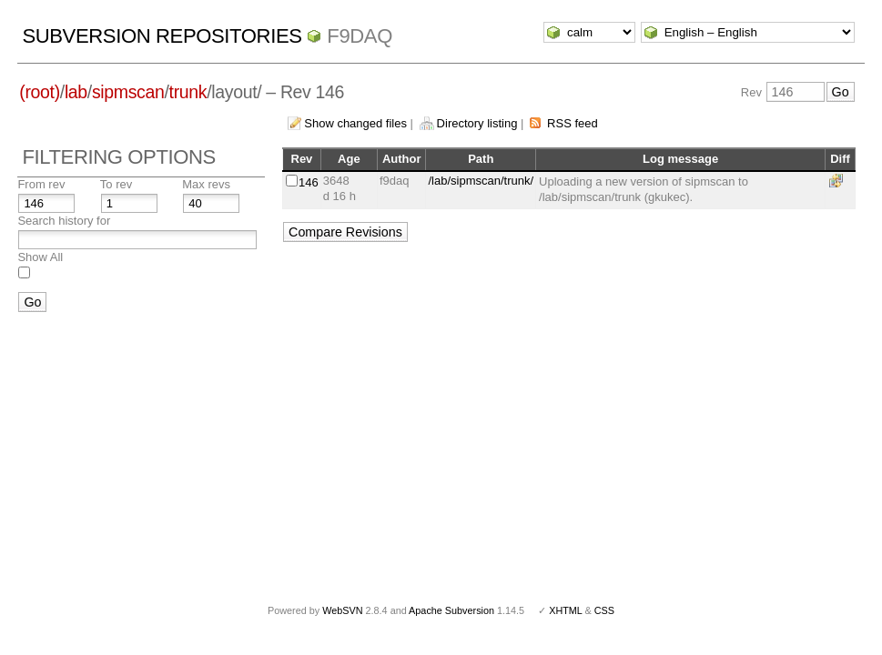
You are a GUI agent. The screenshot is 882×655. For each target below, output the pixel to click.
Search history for (63, 220)
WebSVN (342, 610)
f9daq (359, 36)
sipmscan (128, 92)
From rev (41, 184)
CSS (604, 610)
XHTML (565, 610)
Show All (40, 257)
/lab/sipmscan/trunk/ (480, 180)
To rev (116, 184)
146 (309, 182)
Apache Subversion (451, 610)
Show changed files (355, 123)
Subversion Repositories (161, 36)
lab (76, 92)
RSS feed (572, 123)
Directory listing (477, 123)
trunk (188, 92)
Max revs (206, 184)
